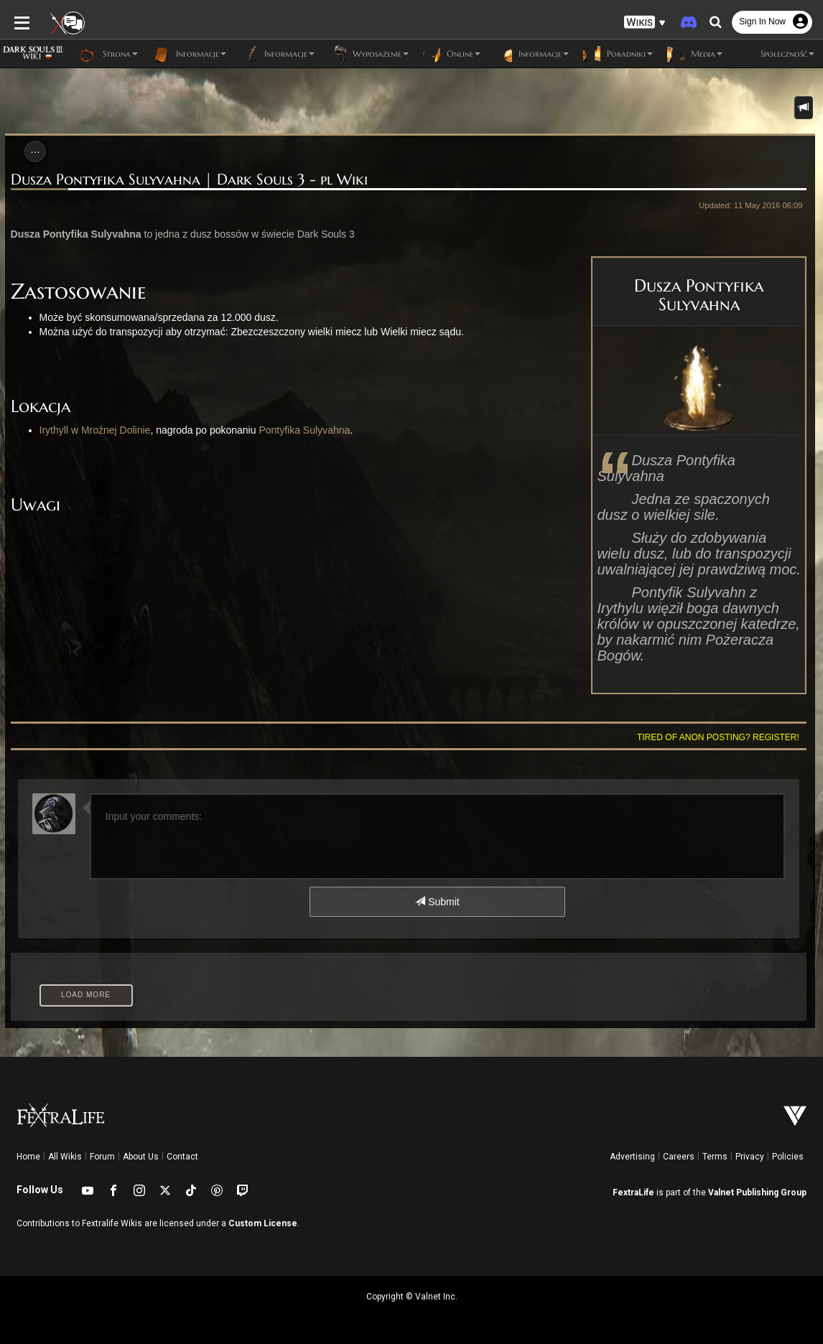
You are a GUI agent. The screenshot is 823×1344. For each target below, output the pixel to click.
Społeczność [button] (775, 53)
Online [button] (451, 53)
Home (28, 1157)
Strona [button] (108, 53)
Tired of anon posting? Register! (723, 737)
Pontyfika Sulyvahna (299, 430)
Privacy (749, 1157)
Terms (714, 1157)
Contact (182, 1157)
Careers (678, 1157)
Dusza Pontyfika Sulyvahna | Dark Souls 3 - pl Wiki (184, 180)
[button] (645, 21)
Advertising (632, 1157)
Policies (788, 1157)
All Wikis (65, 1157)
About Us (141, 1157)
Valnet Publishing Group (757, 1192)
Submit (437, 901)
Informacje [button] (189, 53)
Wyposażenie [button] (369, 53)
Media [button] (694, 53)
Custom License (262, 1223)
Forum (102, 1157)
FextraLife (633, 1192)
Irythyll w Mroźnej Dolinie (90, 430)
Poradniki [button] (618, 53)
